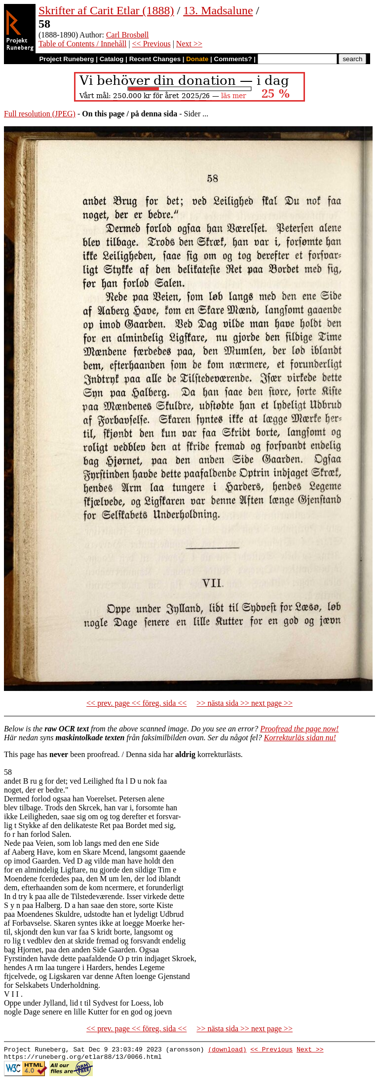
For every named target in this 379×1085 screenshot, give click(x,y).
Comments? (233, 59)
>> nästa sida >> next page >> (244, 703)
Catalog (112, 59)
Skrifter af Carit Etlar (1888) (106, 10)
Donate (197, 59)
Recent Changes (155, 59)
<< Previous (151, 43)
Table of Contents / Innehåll (82, 43)
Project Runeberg (66, 59)
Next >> (189, 43)
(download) (227, 1050)
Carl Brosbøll (127, 35)
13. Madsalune (218, 10)
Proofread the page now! (299, 728)
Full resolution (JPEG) (40, 113)
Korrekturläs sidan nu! (300, 737)
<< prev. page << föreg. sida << (136, 703)
